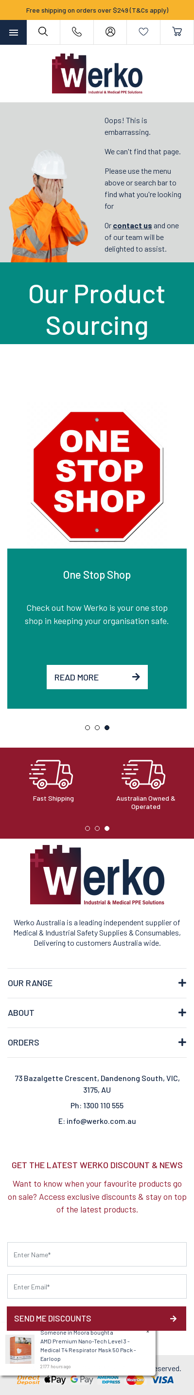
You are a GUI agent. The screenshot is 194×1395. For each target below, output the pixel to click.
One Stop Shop (97, 574)
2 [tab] (100, 730)
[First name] (97, 1254)
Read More (97, 677)
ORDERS (23, 1042)
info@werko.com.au (101, 1120)
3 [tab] (109, 730)
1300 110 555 (103, 1105)
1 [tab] (90, 730)
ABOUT (21, 1012)
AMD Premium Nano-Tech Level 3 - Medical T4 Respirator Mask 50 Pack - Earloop (88, 1350)
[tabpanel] (97, 555)
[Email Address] (97, 1286)
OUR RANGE (30, 982)
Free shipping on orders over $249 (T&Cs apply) (97, 10)
